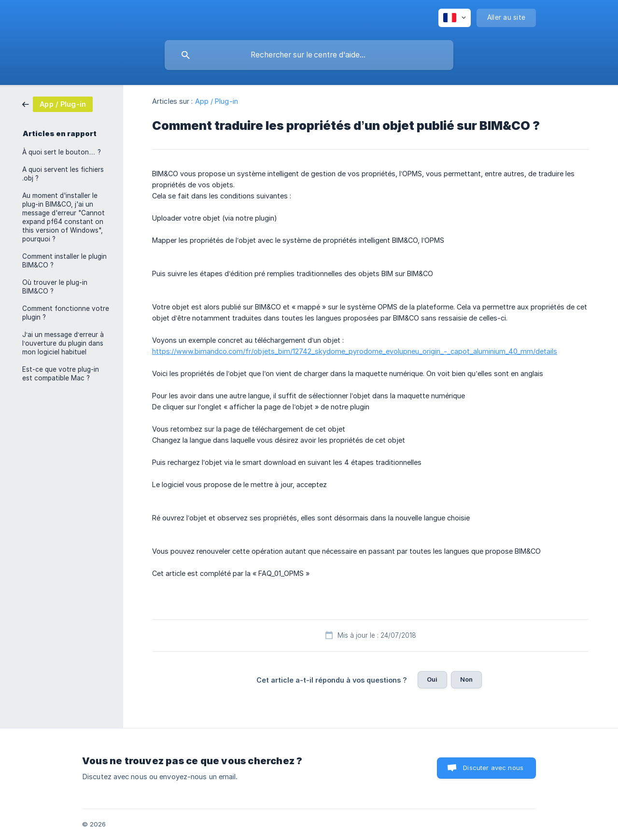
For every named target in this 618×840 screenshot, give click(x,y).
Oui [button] (432, 679)
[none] (454, 18)
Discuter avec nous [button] (493, 767)
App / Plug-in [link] (216, 101)
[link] (57, 103)
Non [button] (466, 679)
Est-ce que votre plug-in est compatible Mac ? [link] (60, 373)
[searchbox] (309, 55)
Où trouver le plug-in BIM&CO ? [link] (54, 287)
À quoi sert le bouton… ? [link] (61, 152)
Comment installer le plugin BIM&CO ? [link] (64, 260)
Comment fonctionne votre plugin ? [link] (65, 313)
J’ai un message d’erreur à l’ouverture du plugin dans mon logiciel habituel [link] (63, 343)
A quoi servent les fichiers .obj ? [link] (63, 174)
